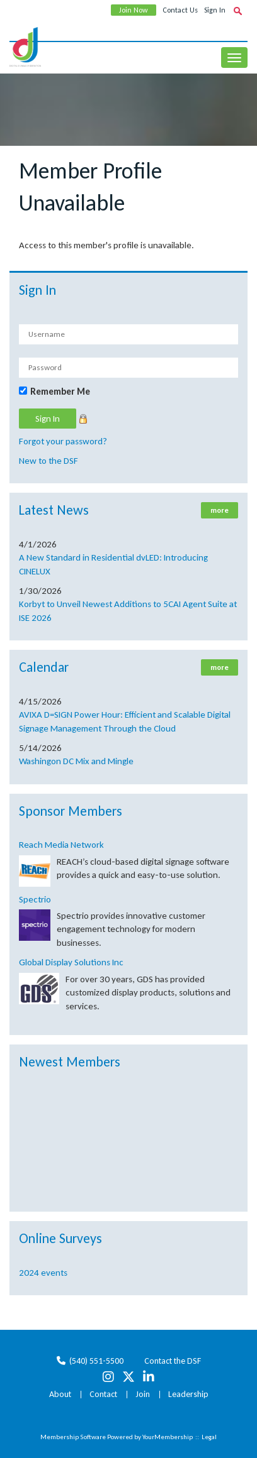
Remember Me (60, 391)
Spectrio (35, 899)
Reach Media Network (61, 844)
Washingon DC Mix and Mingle (76, 761)
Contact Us (180, 10)
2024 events (43, 1272)
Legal (209, 1437)
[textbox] (237, 10)
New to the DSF (48, 460)
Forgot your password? (63, 441)
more (219, 510)
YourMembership (167, 1437)
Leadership (188, 1394)
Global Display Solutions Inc (71, 962)
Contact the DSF (172, 1361)
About (60, 1394)
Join (142, 1394)
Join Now (133, 10)
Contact (103, 1394)
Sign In (215, 10)
